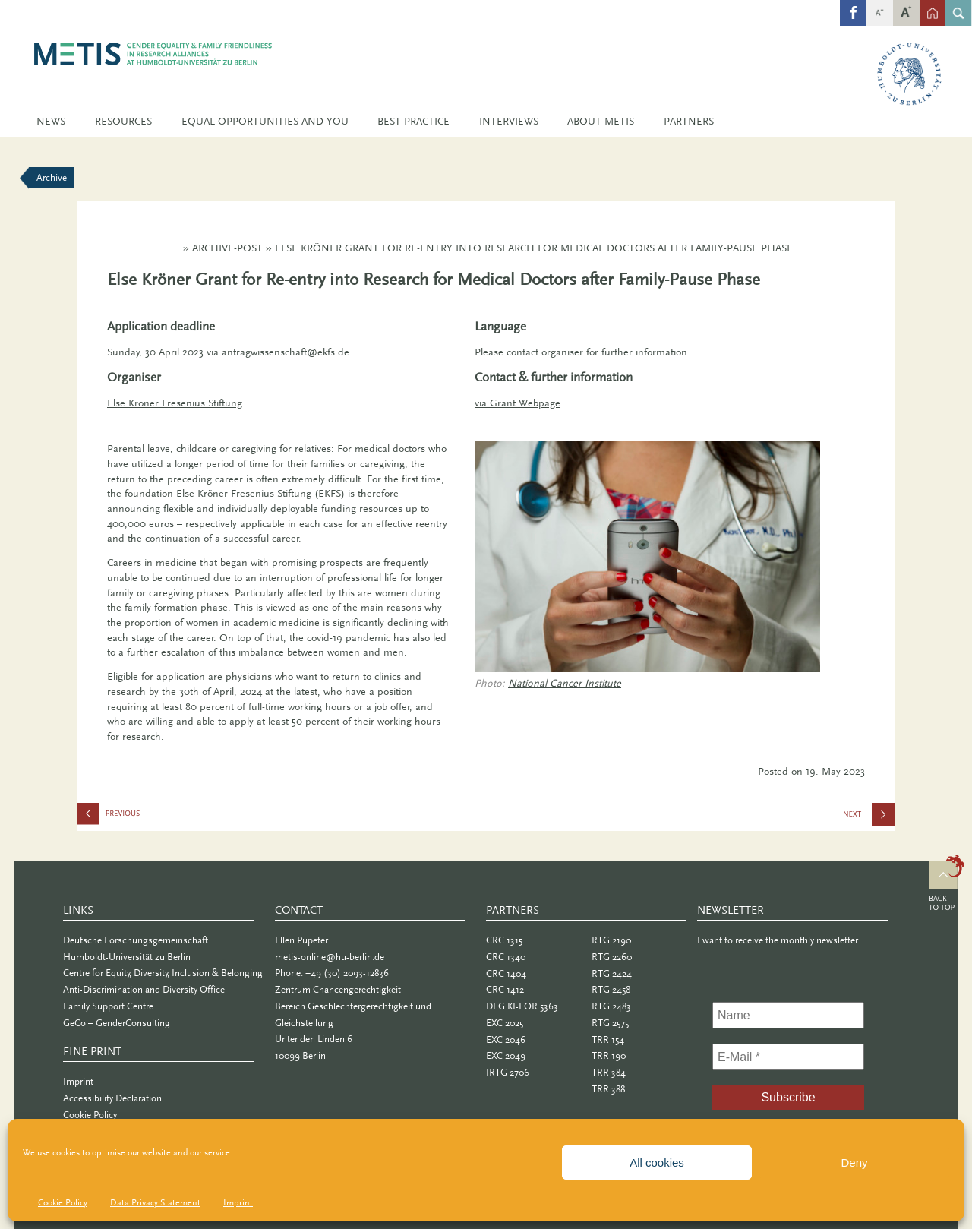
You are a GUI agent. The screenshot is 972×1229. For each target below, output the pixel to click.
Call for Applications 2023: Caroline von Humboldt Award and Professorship (868, 819)
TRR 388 (608, 1089)
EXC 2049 (505, 1055)
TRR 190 (609, 1055)
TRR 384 (609, 1072)
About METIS (600, 121)
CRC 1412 (505, 989)
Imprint (238, 1202)
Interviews (508, 121)
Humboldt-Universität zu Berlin (127, 956)
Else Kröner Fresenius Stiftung (174, 403)
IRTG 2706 (507, 1072)
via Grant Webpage (517, 403)
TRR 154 (608, 1039)
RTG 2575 (610, 1022)
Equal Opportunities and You (265, 121)
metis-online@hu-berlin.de (329, 956)
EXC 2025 (504, 1022)
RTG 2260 (612, 956)
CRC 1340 (505, 956)
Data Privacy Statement (155, 1202)
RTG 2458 (611, 989)
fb (853, 5)
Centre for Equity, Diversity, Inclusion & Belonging (163, 972)
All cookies (657, 1162)
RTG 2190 (611, 940)
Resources (123, 121)
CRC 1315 (504, 940)
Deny (854, 1162)
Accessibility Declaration (112, 1098)
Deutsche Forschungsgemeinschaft (135, 940)
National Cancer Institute (564, 683)
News (50, 121)
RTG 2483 (611, 1006)
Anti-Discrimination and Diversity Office (144, 989)
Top (946, 885)
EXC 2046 (505, 1039)
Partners (689, 121)
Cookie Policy (62, 1202)
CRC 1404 (506, 973)
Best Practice (413, 121)
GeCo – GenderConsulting (116, 1022)
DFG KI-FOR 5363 (522, 1006)
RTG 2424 (612, 973)
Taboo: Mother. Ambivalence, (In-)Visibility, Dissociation (153, 817)
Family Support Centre (108, 1006)
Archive (51, 177)
